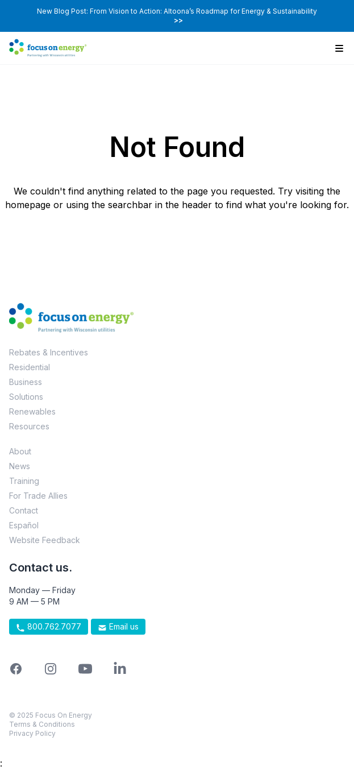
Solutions (26, 396)
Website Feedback (44, 540)
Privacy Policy (32, 733)
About (20, 451)
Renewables (32, 411)
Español (24, 525)
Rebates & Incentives (48, 352)
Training (24, 481)
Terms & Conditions (42, 724)
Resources (29, 426)
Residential (29, 367)
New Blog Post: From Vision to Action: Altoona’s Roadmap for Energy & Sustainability (177, 15)
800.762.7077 (48, 627)
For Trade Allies (38, 495)
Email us (118, 627)
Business (25, 382)
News (19, 466)
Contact (23, 510)
